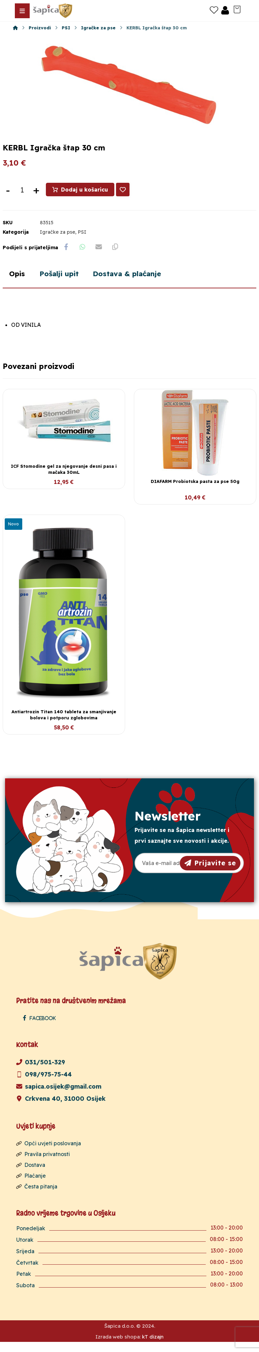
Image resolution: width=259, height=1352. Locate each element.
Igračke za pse (57, 241)
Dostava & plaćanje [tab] (134, 283)
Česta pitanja (36, 1196)
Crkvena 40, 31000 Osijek (61, 1108)
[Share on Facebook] (66, 256)
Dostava (30, 1174)
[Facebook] (41, 1027)
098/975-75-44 (44, 1084)
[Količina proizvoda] (22, 199)
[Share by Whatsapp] (83, 256)
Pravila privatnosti (43, 1163)
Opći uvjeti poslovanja (48, 1153)
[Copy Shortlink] (117, 256)
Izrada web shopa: (118, 1347)
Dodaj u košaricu (84, 198)
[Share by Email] (100, 256)
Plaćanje (31, 1185)
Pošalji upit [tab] (62, 283)
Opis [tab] (17, 283)
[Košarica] (237, 8)
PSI (82, 241)
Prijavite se (210, 872)
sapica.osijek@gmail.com (59, 1096)
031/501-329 (40, 1072)
